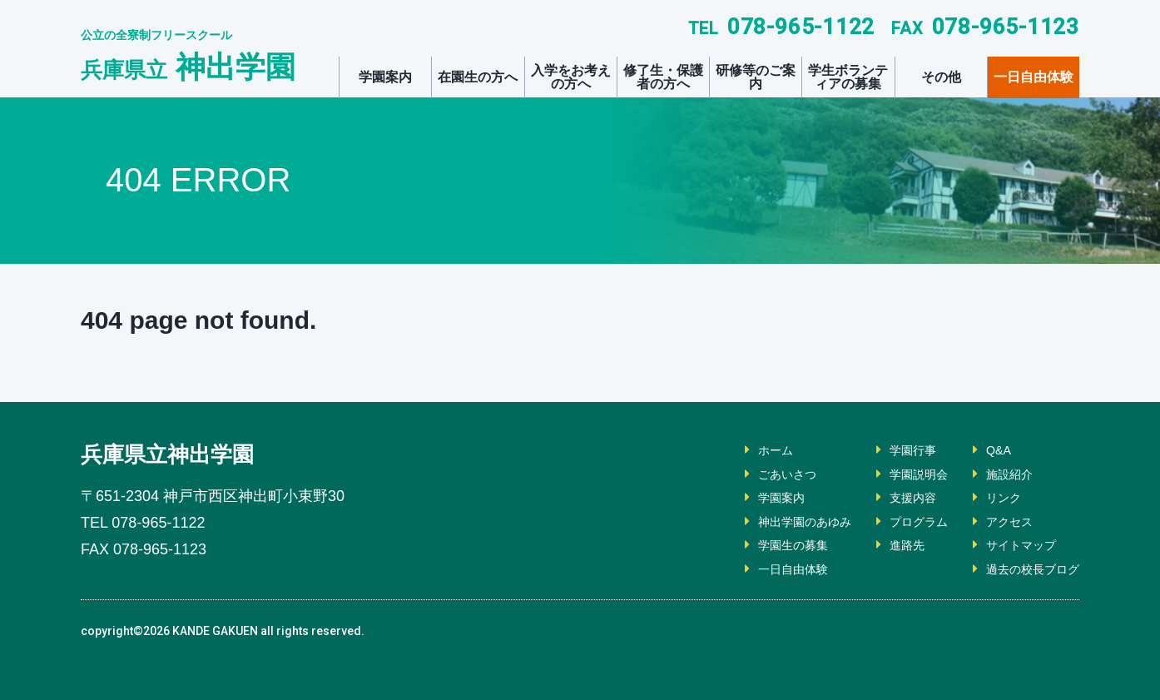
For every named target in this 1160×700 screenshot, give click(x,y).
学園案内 (385, 77)
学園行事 (894, 450)
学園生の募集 (763, 545)
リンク (993, 497)
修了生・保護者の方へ (663, 77)
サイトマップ (1013, 545)
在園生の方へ (478, 77)
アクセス (999, 521)
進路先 (888, 545)
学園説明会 (901, 474)
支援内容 (894, 497)
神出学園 (188, 67)
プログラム (901, 521)
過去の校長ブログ (1026, 569)
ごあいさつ (756, 474)
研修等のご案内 (756, 77)
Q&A (987, 450)
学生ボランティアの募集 (848, 77)
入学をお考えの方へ (571, 77)
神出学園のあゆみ (776, 521)
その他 (941, 77)
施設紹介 (999, 474)
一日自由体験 (1033, 77)
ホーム (743, 450)
